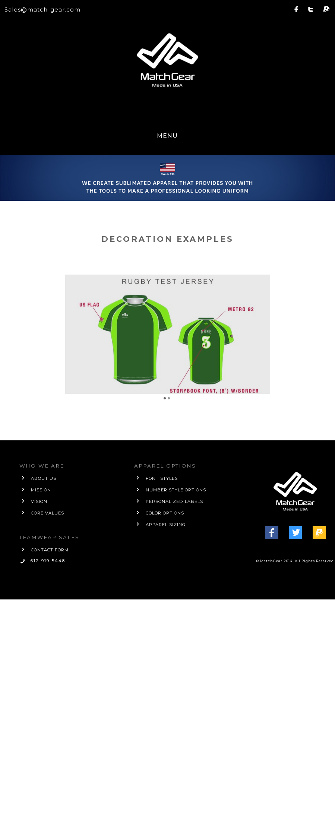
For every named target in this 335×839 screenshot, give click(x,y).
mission (41, 490)
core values (47, 513)
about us (43, 478)
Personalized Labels (174, 501)
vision (39, 501)
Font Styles (162, 478)
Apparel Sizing (166, 524)
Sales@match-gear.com (42, 9)
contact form (50, 550)
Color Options (165, 513)
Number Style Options (176, 490)
